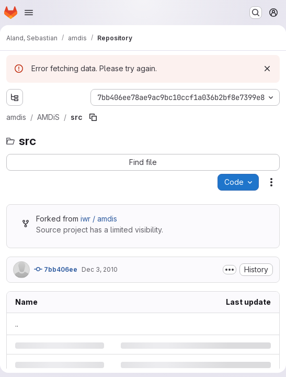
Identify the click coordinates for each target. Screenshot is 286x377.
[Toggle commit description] (229, 269)
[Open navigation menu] (28, 12)
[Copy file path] (93, 117)
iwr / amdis (99, 218)
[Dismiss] (267, 68)
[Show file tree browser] (14, 97)
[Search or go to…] (255, 12)
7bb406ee (55, 269)
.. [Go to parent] (16, 323)
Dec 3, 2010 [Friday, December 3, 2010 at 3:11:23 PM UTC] (100, 269)
